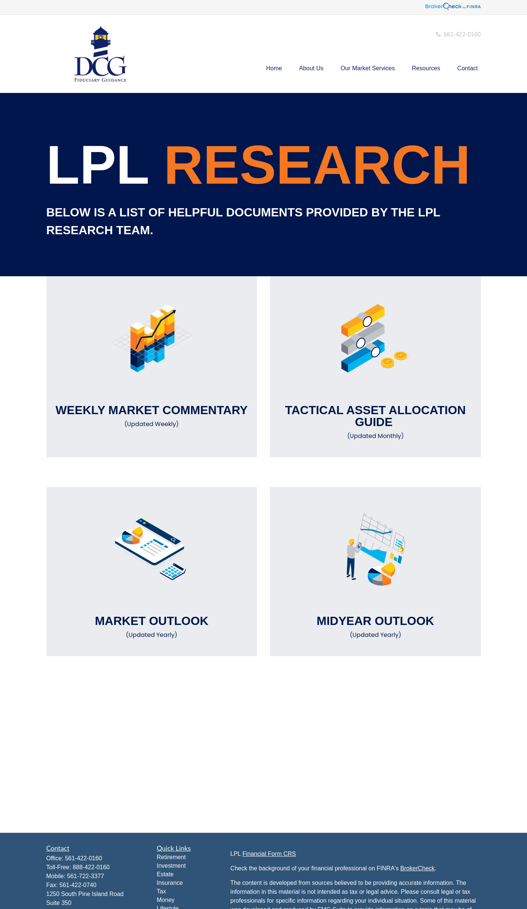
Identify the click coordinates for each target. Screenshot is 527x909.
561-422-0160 (458, 34)
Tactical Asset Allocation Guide (375, 422)
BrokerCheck (417, 868)
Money (166, 900)
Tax (161, 891)
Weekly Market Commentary (152, 416)
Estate (165, 874)
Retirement (171, 857)
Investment (171, 866)
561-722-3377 (85, 876)
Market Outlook (152, 626)
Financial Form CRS (269, 854)
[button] (274, 68)
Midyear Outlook (375, 626)
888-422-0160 (91, 867)
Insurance (170, 883)
